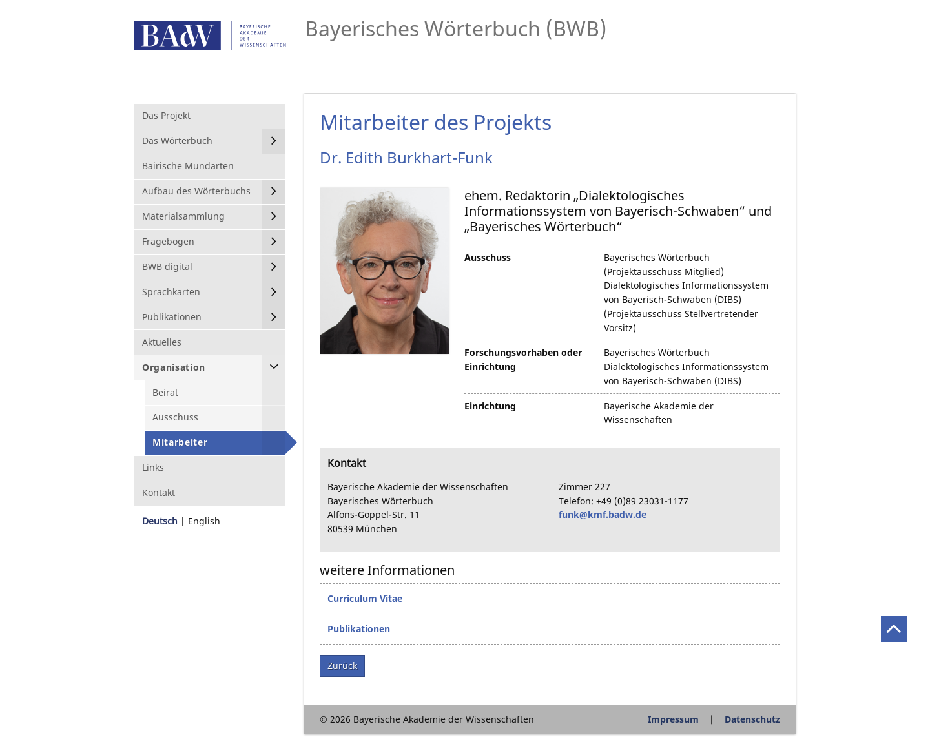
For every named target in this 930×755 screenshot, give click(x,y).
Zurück (342, 665)
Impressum (673, 719)
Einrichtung (490, 406)
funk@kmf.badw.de (602, 514)
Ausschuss (487, 257)
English (204, 521)
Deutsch (160, 521)
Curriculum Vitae (364, 598)
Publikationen (358, 629)
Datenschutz (752, 719)
